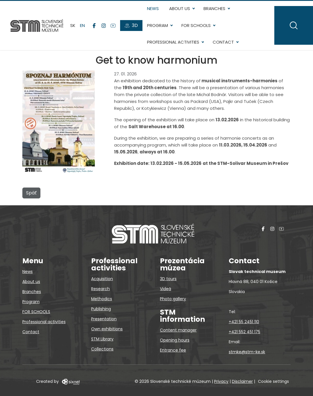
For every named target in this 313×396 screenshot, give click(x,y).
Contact (223, 42)
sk (72, 25)
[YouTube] (113, 25)
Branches (214, 8)
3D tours (168, 279)
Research (100, 289)
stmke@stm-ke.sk (247, 352)
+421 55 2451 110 (244, 322)
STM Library (102, 339)
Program (157, 25)
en (82, 25)
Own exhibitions (107, 329)
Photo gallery (173, 299)
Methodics (101, 299)
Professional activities (173, 42)
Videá (165, 289)
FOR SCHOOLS (196, 25)
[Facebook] (94, 25)
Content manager (178, 330)
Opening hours (174, 340)
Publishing (101, 309)
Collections (102, 349)
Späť (31, 193)
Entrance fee (173, 350)
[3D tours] (131, 25)
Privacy (221, 381)
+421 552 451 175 (244, 332)
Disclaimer (242, 381)
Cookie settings (273, 381)
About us (179, 8)
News (153, 8)
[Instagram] (103, 25)
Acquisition (102, 279)
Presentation (104, 319)
